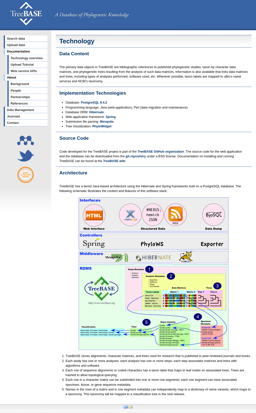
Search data (16, 38)
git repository (136, 156)
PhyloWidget (101, 126)
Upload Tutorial (22, 64)
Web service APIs (24, 71)
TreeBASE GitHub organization (161, 151)
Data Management (20, 110)
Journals (13, 116)
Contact (13, 123)
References (19, 103)
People (16, 90)
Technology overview (27, 58)
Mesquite (107, 121)
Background (20, 84)
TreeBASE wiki (114, 161)
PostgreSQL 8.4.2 (94, 102)
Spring (111, 117)
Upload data (16, 45)
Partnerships (20, 97)
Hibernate (96, 112)
